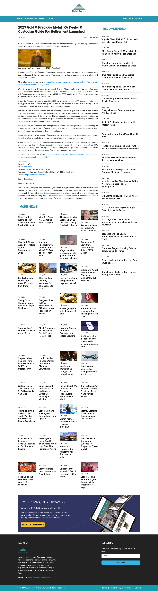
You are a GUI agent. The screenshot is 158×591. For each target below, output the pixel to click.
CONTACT (51, 19)
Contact (138, 588)
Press (41, 19)
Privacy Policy (115, 588)
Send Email (27, 167)
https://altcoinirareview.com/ (36, 175)
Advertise (128, 588)
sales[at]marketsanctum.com (39, 577)
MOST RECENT (31, 19)
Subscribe (121, 562)
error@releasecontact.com (50, 193)
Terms (104, 588)
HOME (19, 19)
